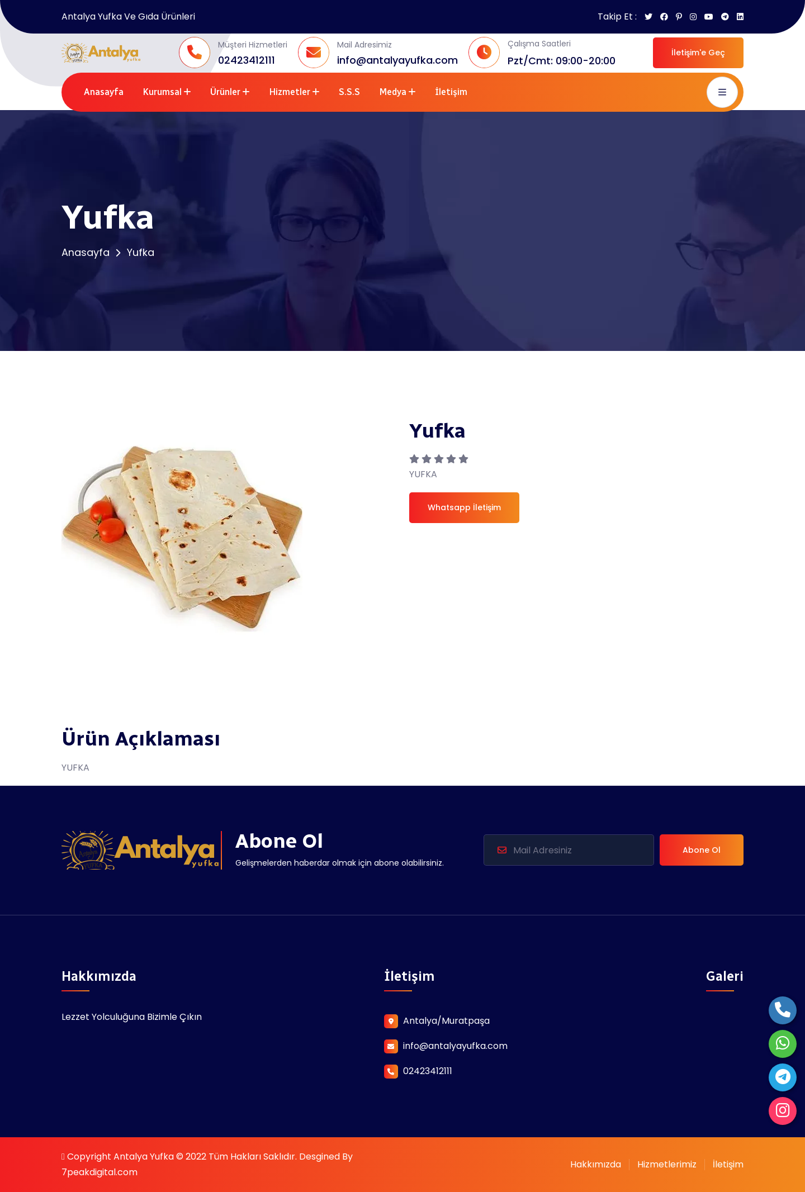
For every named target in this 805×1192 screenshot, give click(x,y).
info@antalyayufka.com (397, 60)
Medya (392, 92)
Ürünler (225, 92)
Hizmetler (289, 92)
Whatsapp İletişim (464, 507)
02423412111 (246, 60)
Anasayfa (104, 92)
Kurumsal (162, 92)
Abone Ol (702, 850)
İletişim (451, 92)
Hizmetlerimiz (667, 1164)
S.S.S (349, 92)
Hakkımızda (595, 1164)
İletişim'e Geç (698, 52)
